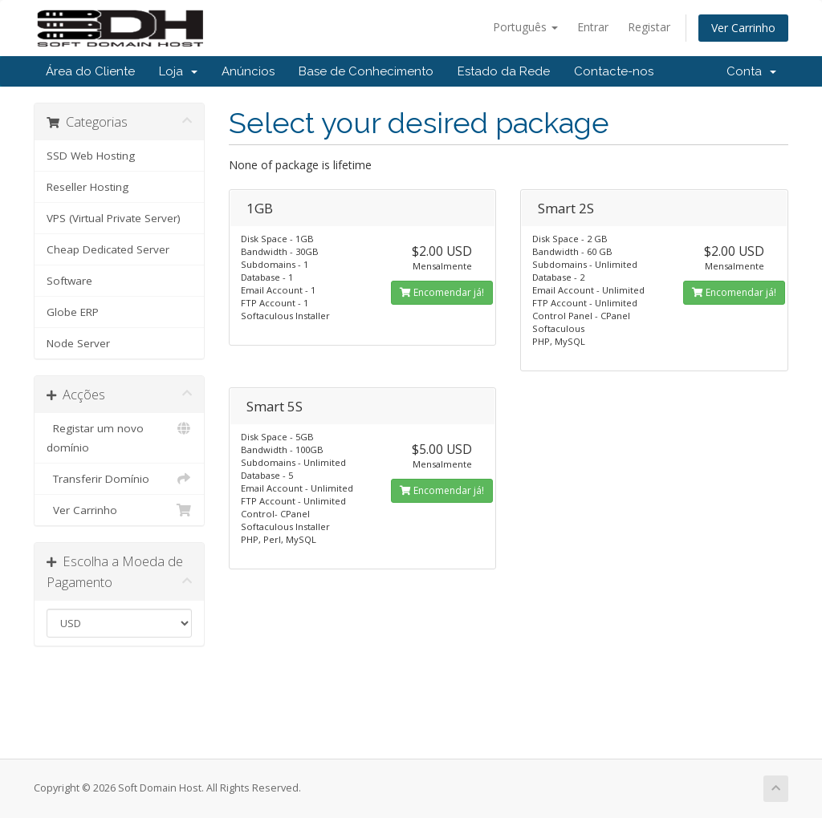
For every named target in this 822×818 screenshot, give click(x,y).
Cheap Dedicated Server (108, 249)
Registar (649, 26)
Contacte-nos (613, 71)
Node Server (78, 343)
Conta (751, 71)
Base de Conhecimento (366, 71)
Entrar (592, 26)
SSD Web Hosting (91, 155)
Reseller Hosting (87, 187)
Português (525, 26)
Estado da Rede (504, 71)
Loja (178, 71)
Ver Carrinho (743, 27)
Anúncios (248, 71)
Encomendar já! (442, 292)
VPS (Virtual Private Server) (114, 218)
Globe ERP (73, 312)
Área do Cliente (90, 71)
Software (69, 280)
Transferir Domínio (119, 478)
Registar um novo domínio (119, 437)
